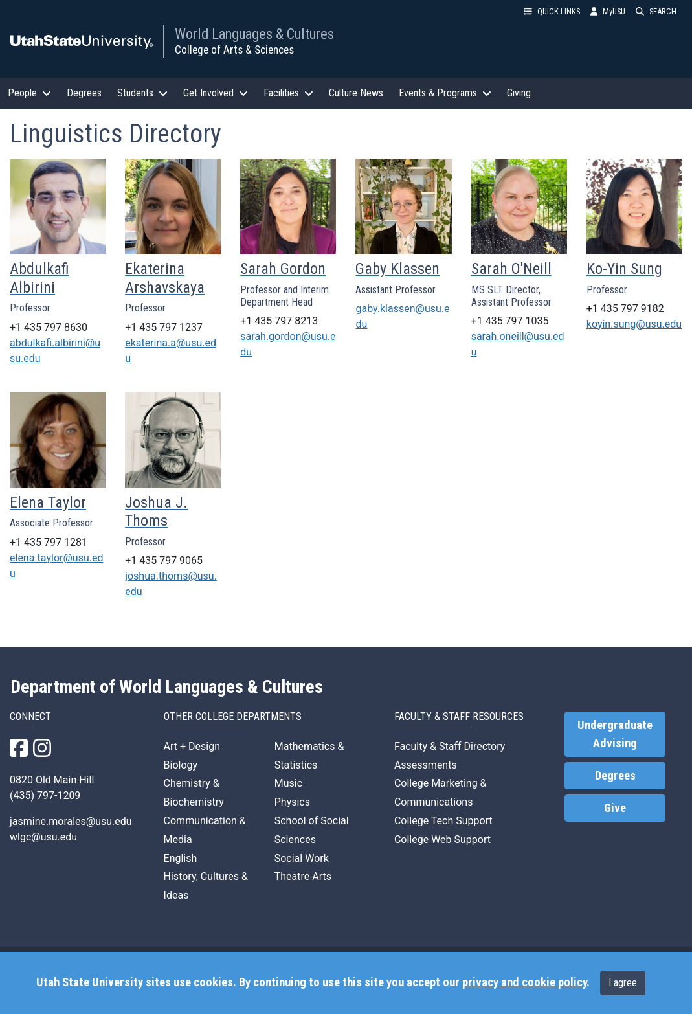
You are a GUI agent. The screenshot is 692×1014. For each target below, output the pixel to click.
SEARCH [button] (656, 11)
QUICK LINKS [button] (552, 11)
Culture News (356, 93)
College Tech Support (443, 821)
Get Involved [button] (215, 93)
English (180, 858)
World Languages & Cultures (254, 33)
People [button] (29, 93)
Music (288, 783)
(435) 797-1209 (45, 795)
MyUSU (607, 11)
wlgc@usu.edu (43, 837)
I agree (622, 982)
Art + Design (192, 746)
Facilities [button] (288, 93)
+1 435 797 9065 (164, 560)
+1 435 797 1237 (164, 327)
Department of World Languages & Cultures (166, 687)
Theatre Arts (302, 876)
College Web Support (442, 839)
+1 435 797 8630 (48, 327)
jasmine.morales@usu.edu (71, 821)
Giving (519, 93)
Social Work (301, 858)
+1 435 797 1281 (48, 542)
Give (615, 808)
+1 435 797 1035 (510, 321)
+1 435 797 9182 (625, 308)
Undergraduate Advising (615, 734)
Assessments (425, 765)
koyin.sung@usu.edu (634, 324)
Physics (292, 802)
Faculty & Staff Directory (449, 746)
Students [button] (142, 93)
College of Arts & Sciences (234, 49)
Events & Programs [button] (445, 93)
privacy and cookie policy (524, 982)
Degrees (84, 93)
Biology (181, 765)
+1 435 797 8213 (279, 321)
